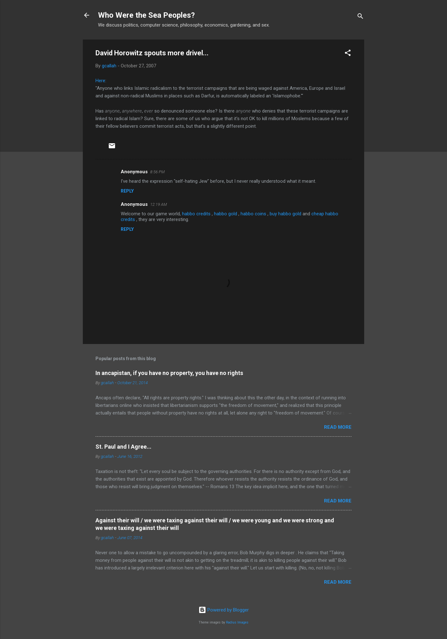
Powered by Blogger (224, 610)
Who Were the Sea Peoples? (146, 15)
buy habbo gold (286, 214)
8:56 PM (157, 171)
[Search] (360, 17)
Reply (127, 191)
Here (100, 80)
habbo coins (254, 214)
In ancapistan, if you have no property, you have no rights (169, 373)
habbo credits (197, 214)
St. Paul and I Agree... (123, 446)
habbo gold (226, 214)
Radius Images (237, 622)
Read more (338, 427)
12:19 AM (158, 204)
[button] (348, 54)
